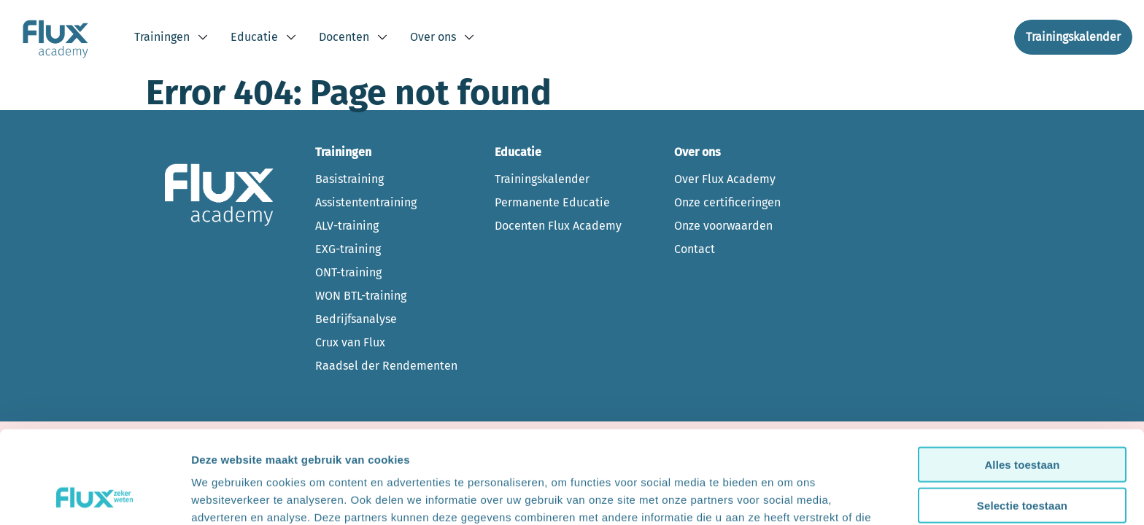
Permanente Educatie (552, 202)
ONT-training (348, 272)
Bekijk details (789, 496)
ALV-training (347, 226)
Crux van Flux (350, 342)
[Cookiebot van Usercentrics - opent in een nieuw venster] (94, 497)
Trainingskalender (542, 179)
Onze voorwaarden (723, 226)
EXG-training (348, 249)
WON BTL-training (360, 296)
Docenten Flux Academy (558, 226)
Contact (694, 249)
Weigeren (1022, 461)
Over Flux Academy (725, 179)
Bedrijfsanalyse (356, 319)
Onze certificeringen (727, 202)
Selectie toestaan (1022, 420)
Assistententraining (366, 202)
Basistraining (349, 179)
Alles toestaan (1021, 379)
